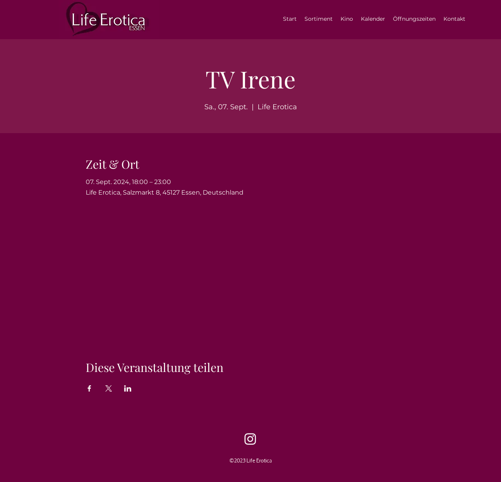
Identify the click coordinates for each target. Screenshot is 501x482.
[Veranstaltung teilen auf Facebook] (89, 388)
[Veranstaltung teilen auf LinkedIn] (128, 388)
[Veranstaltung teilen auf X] (108, 388)
